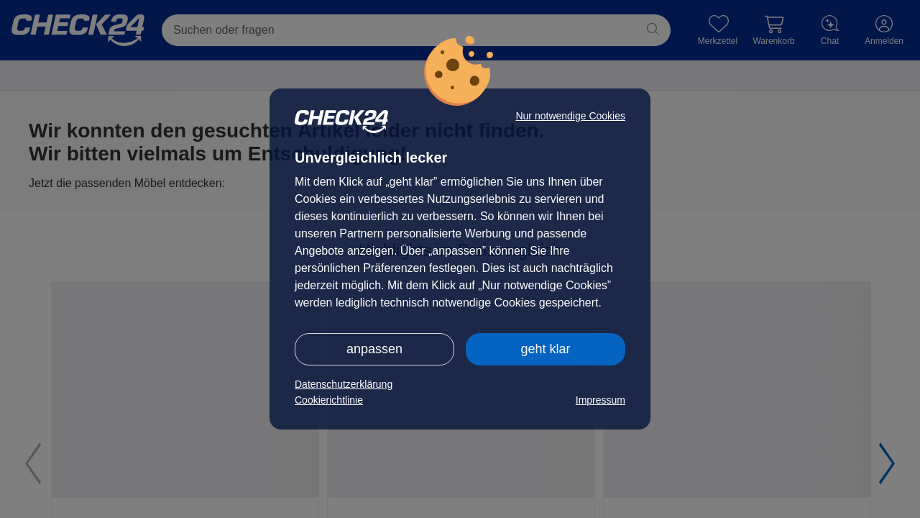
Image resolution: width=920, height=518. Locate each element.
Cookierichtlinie (329, 400)
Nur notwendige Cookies (570, 116)
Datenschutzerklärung (343, 384)
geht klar (545, 349)
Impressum (600, 400)
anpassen (374, 349)
